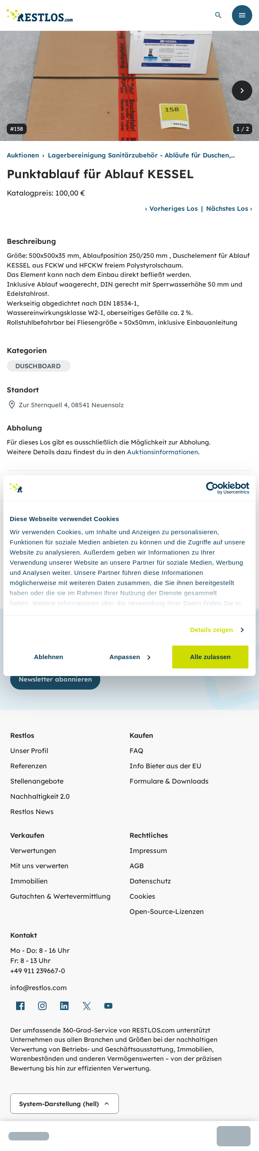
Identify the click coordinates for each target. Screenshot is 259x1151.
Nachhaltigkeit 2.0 (40, 796)
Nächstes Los (229, 208)
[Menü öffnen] (242, 15)
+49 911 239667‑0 (37, 970)
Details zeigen (211, 629)
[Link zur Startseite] (40, 15)
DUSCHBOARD (38, 366)
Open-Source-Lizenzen (167, 911)
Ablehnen (48, 656)
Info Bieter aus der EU (165, 766)
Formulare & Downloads (169, 781)
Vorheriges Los (171, 208)
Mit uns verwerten (39, 865)
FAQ (136, 750)
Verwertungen (33, 850)
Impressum (148, 850)
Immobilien (29, 881)
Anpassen (129, 656)
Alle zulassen (210, 656)
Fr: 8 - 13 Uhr (30, 960)
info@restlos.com (38, 987)
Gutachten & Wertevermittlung (60, 896)
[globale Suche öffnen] (218, 15)
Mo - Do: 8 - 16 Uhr (39, 950)
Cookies (142, 896)
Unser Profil (29, 750)
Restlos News (32, 811)
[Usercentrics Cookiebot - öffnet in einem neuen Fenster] (212, 488)
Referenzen (28, 766)
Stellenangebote (36, 781)
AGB (137, 865)
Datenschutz (150, 881)
